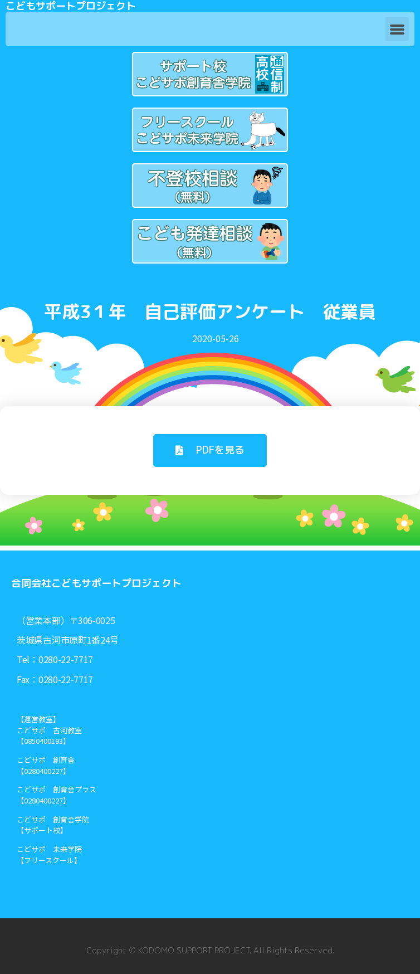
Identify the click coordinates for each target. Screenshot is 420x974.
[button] (397, 29)
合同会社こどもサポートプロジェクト (96, 583)
